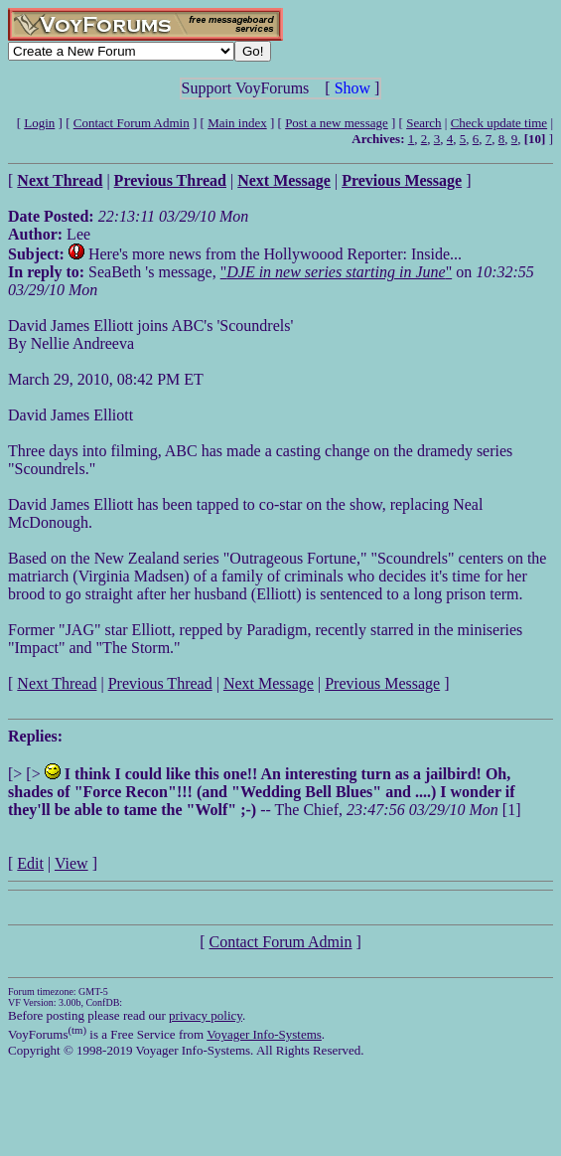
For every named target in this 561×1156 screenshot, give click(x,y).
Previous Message (382, 683)
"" (336, 271)
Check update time (499, 122)
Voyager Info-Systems (264, 1034)
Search (423, 122)
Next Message (268, 683)
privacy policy (205, 1015)
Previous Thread (160, 683)
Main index (237, 122)
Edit (30, 863)
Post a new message (336, 122)
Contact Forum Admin (131, 122)
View (71, 863)
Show (352, 88)
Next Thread (56, 683)
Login (39, 122)
